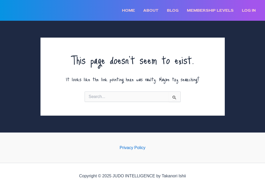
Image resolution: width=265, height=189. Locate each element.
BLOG (173, 10)
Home (128, 10)
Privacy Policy (133, 147)
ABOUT (151, 10)
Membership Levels (210, 10)
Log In (249, 10)
